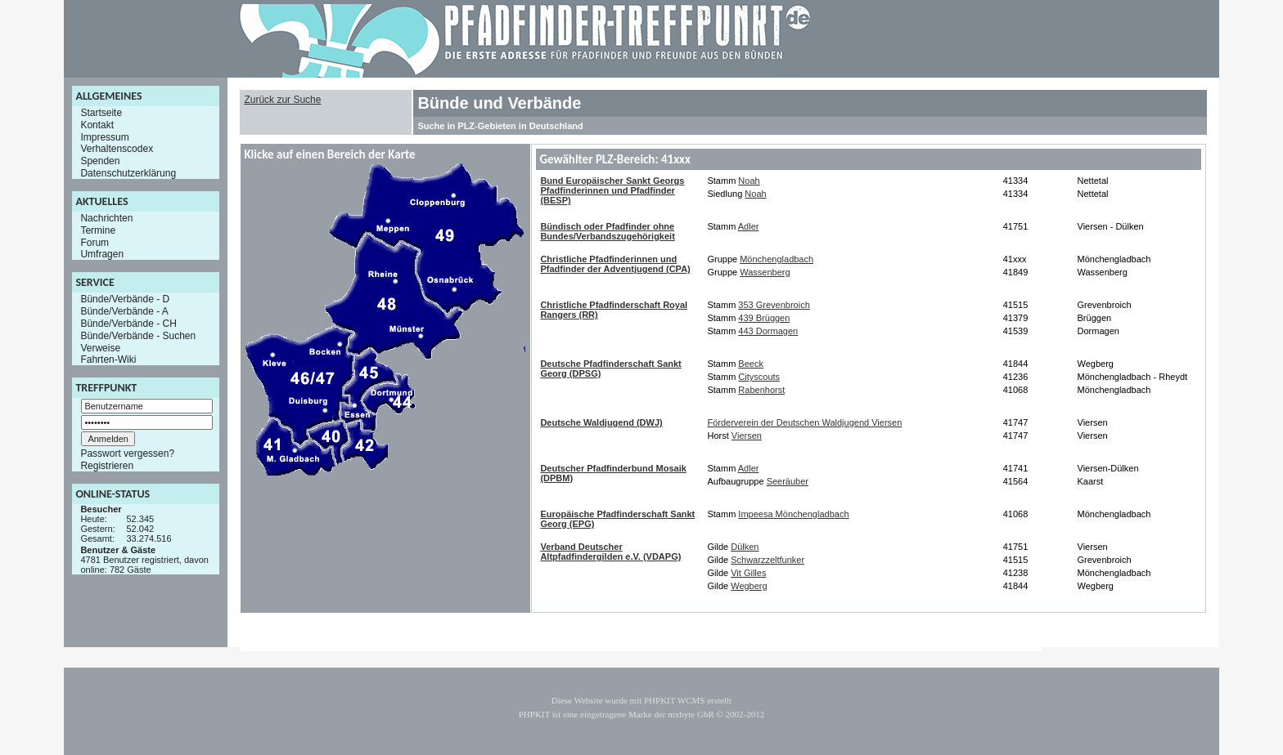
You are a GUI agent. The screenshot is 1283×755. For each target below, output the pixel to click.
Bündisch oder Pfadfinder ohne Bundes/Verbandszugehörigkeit (607, 231)
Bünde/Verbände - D (124, 299)
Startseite (101, 112)
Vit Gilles (748, 573)
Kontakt (97, 125)
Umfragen (102, 254)
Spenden (99, 161)
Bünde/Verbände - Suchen (138, 336)
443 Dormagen (768, 331)
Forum (94, 242)
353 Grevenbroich (773, 305)
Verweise (100, 347)
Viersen (747, 435)
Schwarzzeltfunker (767, 560)
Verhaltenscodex (116, 148)
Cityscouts (759, 377)
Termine (97, 230)
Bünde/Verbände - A (124, 311)
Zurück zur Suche (282, 99)
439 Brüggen (764, 318)
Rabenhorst (761, 390)
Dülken (745, 547)
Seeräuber (787, 481)
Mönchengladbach (776, 259)
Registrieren (106, 465)
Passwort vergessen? (127, 453)
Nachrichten (106, 218)
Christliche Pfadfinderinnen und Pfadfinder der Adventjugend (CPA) (615, 264)
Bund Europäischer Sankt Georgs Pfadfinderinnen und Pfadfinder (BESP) (612, 190)
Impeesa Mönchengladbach (793, 514)
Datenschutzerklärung (128, 173)
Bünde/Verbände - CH (128, 323)
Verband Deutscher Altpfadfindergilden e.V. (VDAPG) (610, 551)
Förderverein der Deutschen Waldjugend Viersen (804, 422)
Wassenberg (765, 272)
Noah (748, 180)
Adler (748, 226)
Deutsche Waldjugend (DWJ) (601, 422)
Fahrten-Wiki (108, 359)
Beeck (750, 364)
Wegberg (749, 586)
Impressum (104, 136)
